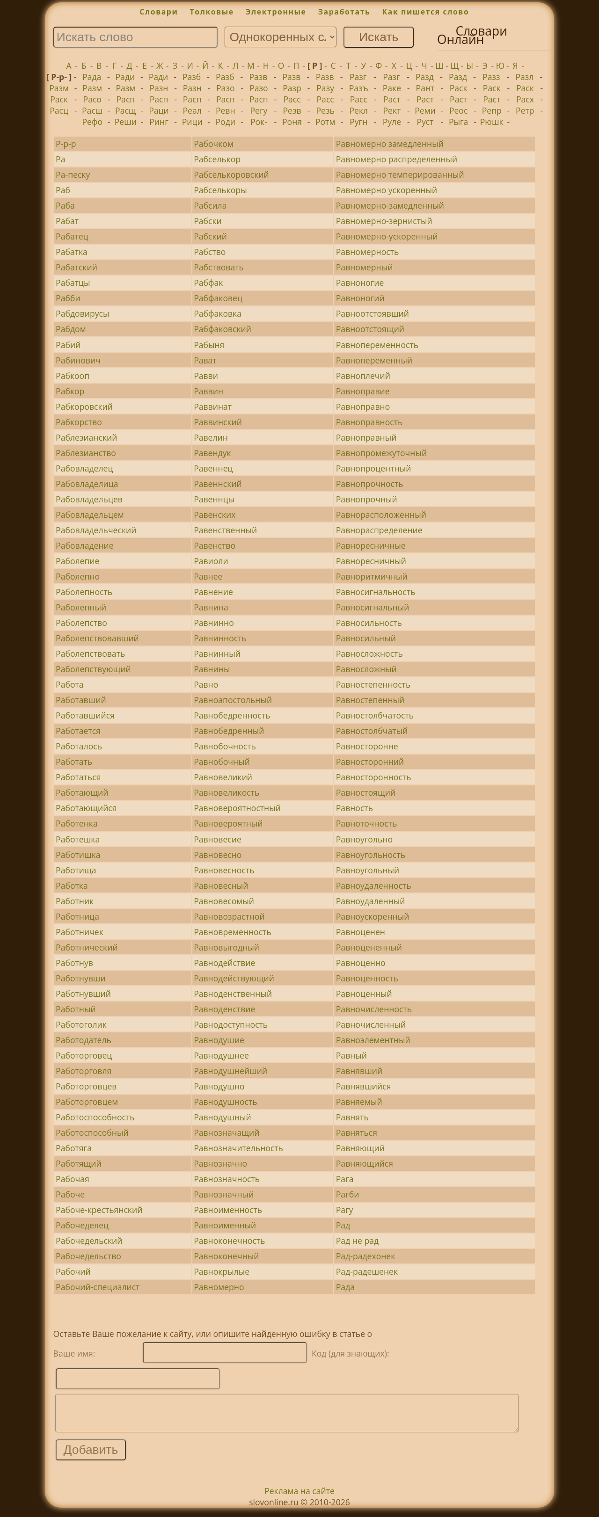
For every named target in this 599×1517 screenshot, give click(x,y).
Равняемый (359, 1101)
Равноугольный (367, 870)
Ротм (325, 121)
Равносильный (366, 638)
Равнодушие (219, 1039)
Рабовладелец (84, 468)
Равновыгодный (226, 947)
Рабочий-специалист (97, 1286)
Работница (77, 916)
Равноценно (361, 962)
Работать (74, 761)
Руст (424, 121)
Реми (425, 110)
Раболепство (81, 622)
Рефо (92, 121)
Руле (392, 121)
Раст (392, 99)
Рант (425, 88)
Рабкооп (72, 375)
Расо (92, 99)
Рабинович (78, 360)
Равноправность (369, 422)
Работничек (79, 931)
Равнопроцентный (373, 468)
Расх (525, 99)
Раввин (208, 391)
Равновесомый (224, 901)
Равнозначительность (238, 1148)
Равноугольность (370, 854)
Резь (325, 110)
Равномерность (367, 251)
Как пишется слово (425, 12)
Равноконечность (229, 1240)
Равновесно (217, 854)
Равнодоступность (231, 1024)
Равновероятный (228, 823)
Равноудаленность (373, 885)
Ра (60, 159)
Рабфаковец (218, 298)
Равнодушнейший (230, 1070)
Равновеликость (226, 792)
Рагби (347, 1194)
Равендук (212, 452)
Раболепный (81, 607)
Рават (205, 360)
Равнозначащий (226, 1132)
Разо (225, 88)
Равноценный (364, 993)
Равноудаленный (370, 901)
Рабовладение (85, 545)
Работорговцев (86, 1086)
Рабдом (71, 328)
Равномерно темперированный (400, 174)
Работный (76, 1009)
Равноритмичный (372, 576)
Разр (292, 88)
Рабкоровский (84, 406)
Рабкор (70, 391)
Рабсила (210, 205)
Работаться (78, 777)
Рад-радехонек (365, 1256)
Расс (291, 99)
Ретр (525, 110)
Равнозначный (224, 1194)
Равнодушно (219, 1086)
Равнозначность (227, 1178)
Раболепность (84, 591)
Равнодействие (224, 962)
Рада (91, 76)
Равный (351, 1055)
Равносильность (369, 622)
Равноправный (366, 437)
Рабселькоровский (231, 174)
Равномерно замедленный (390, 143)
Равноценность (367, 978)
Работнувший (83, 993)
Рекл (358, 110)
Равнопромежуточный (381, 452)
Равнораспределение (379, 530)
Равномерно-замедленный (390, 205)
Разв (258, 76)
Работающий (82, 792)
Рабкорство (79, 422)
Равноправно (363, 406)
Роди (225, 121)
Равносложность (369, 653)
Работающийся (86, 807)
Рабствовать (219, 267)
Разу (325, 88)
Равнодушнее (221, 1055)
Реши (126, 121)
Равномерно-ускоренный (387, 236)
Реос (458, 110)
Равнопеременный (374, 360)
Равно (206, 684)
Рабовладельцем (90, 514)
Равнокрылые (221, 1271)
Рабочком (214, 143)
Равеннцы (214, 499)
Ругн (358, 121)
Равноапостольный (233, 699)
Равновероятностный (237, 807)
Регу (258, 110)
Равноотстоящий (370, 328)
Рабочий (73, 1271)
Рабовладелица (87, 483)
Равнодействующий (234, 978)
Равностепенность (373, 684)
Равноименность (228, 1209)
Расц (59, 110)
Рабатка (72, 251)
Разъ (358, 88)
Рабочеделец (82, 1225)
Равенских (214, 514)
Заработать (344, 12)
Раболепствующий (93, 669)
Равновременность (232, 931)
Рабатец (72, 236)
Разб (192, 76)
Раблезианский (86, 437)
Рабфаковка (217, 313)
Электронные (276, 12)
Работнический (86, 947)
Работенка (77, 823)
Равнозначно (220, 1163)
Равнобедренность (232, 715)
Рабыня (209, 344)
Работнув (74, 962)
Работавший (81, 699)
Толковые (212, 12)
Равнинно (214, 622)
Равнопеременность (377, 344)
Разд (425, 76)
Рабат (67, 220)
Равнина (211, 607)
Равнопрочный (366, 499)
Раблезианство (86, 452)
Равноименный (225, 1225)
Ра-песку (73, 174)
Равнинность (220, 638)
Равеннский (218, 483)
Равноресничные (371, 545)
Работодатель (83, 1039)
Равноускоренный (372, 916)
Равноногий (360, 298)
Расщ (125, 110)
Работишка (78, 854)
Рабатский (76, 267)
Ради (125, 76)
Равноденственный (233, 993)
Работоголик (81, 1024)
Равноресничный (371, 560)
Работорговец (84, 1055)
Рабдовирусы (82, 313)
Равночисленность (374, 1009)
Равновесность (224, 870)
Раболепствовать (90, 653)
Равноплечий (363, 375)
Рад (343, 1225)
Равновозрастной (229, 916)
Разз (491, 76)
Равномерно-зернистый (384, 220)
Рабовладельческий (96, 530)
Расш (92, 110)
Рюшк (492, 121)
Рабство (210, 251)
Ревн (225, 110)
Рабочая (72, 1178)
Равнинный (217, 653)
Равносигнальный (372, 607)
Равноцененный (369, 947)
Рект (392, 110)
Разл (524, 76)
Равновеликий (223, 777)
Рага (345, 1178)
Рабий (68, 344)
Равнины (212, 669)
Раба (65, 205)
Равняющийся (364, 1163)
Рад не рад (357, 1240)
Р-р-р (66, 143)
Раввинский (218, 422)
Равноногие (360, 282)
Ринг (158, 121)
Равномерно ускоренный (387, 190)
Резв (292, 110)
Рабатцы (73, 282)
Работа (69, 684)
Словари (158, 12)
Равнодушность (225, 1101)
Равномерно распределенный (396, 159)
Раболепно (78, 576)
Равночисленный (371, 1024)
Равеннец (213, 468)
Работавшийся (85, 715)
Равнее (208, 576)
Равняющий (360, 1148)
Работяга (74, 1148)
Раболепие (77, 560)
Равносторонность (373, 777)
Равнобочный (222, 761)
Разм (59, 88)
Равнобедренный (229, 730)
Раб (63, 190)
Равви (206, 375)
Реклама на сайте (299, 1497)
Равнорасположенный (381, 514)
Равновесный (221, 885)
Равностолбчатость (375, 715)
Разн (159, 88)
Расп (126, 99)
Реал (192, 110)
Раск (459, 88)
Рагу (344, 1209)
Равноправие (363, 391)
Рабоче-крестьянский (99, 1209)
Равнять (352, 1117)
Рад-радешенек (367, 1271)
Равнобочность (225, 746)
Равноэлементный (373, 1039)
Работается (78, 730)
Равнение (213, 591)
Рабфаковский (222, 328)
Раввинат (213, 406)
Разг (358, 76)
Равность (354, 807)
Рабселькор (217, 159)
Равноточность (366, 823)
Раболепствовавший (97, 638)
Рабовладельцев (89, 499)
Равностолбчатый (372, 730)
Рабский (210, 236)
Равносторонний (370, 761)
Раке (392, 88)
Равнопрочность (369, 483)
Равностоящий (365, 792)
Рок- (258, 121)
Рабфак (208, 282)
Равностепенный (370, 699)
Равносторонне (367, 746)
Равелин (211, 437)
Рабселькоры (220, 190)
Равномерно (219, 1286)
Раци (159, 110)
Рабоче (70, 1194)
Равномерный (364, 267)
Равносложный (366, 669)
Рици (192, 121)
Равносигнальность (376, 591)
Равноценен (360, 931)
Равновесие (217, 839)
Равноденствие (224, 1009)
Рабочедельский (89, 1240)
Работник (75, 901)
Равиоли (211, 560)
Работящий (79, 1163)
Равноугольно (364, 839)
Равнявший (359, 1070)
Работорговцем (87, 1101)
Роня (292, 121)
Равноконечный (226, 1256)
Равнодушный (222, 1117)
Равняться (356, 1132)
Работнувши (81, 978)
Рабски (208, 220)
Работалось (79, 746)
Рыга (458, 121)
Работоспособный (92, 1132)
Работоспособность (95, 1117)
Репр (492, 110)
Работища (76, 870)
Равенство (214, 545)
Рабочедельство (88, 1256)
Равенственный (225, 530)
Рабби (68, 298)
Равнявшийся (363, 1086)
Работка (72, 885)
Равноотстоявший (372, 313)
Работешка (78, 839)
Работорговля (83, 1070)
